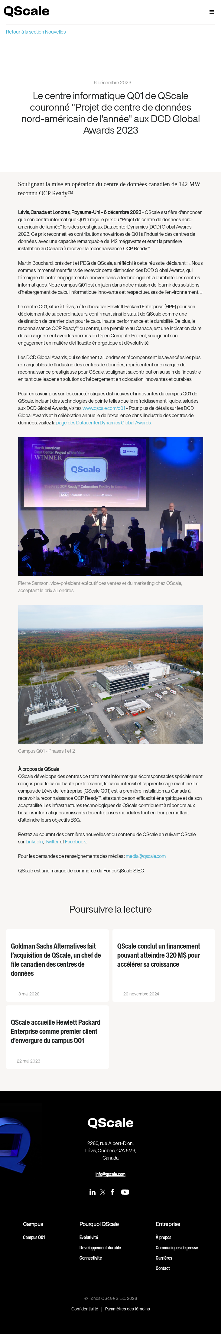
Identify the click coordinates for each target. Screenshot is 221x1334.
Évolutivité (89, 1237)
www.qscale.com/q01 (104, 408)
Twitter (52, 841)
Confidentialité (84, 1308)
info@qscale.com (110, 1174)
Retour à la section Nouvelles (36, 31)
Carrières (164, 1257)
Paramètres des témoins (127, 1308)
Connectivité (91, 1257)
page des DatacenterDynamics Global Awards (103, 422)
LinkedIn (34, 841)
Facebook (75, 841)
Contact (163, 1268)
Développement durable (100, 1247)
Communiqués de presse (177, 1247)
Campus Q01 (34, 1237)
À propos (163, 1237)
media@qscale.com (146, 856)
